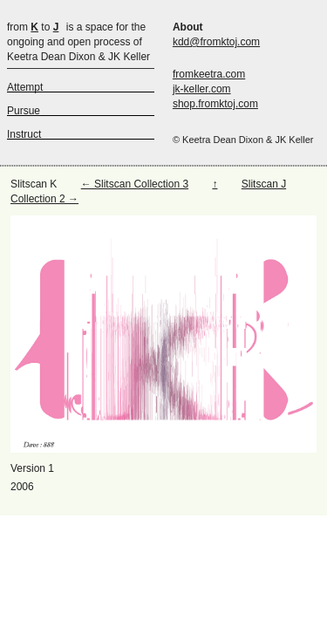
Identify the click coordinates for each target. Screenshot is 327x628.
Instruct (24, 134)
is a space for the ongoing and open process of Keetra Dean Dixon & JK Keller (78, 42)
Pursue (23, 111)
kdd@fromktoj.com (216, 42)
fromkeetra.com (209, 74)
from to (32, 27)
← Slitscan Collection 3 (134, 184)
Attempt (25, 87)
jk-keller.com (202, 89)
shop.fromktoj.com (215, 104)
